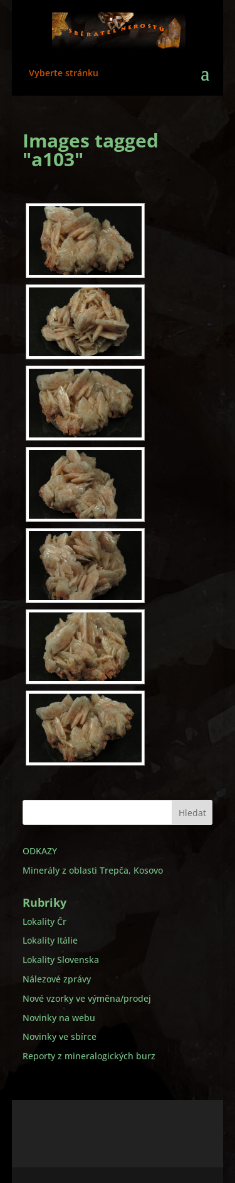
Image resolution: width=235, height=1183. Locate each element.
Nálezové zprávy (57, 979)
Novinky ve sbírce (60, 1036)
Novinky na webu (59, 1018)
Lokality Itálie (50, 940)
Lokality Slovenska (61, 960)
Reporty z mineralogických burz (89, 1056)
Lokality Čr (44, 921)
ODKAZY (40, 851)
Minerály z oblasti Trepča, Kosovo (93, 870)
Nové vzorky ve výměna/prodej (87, 998)
